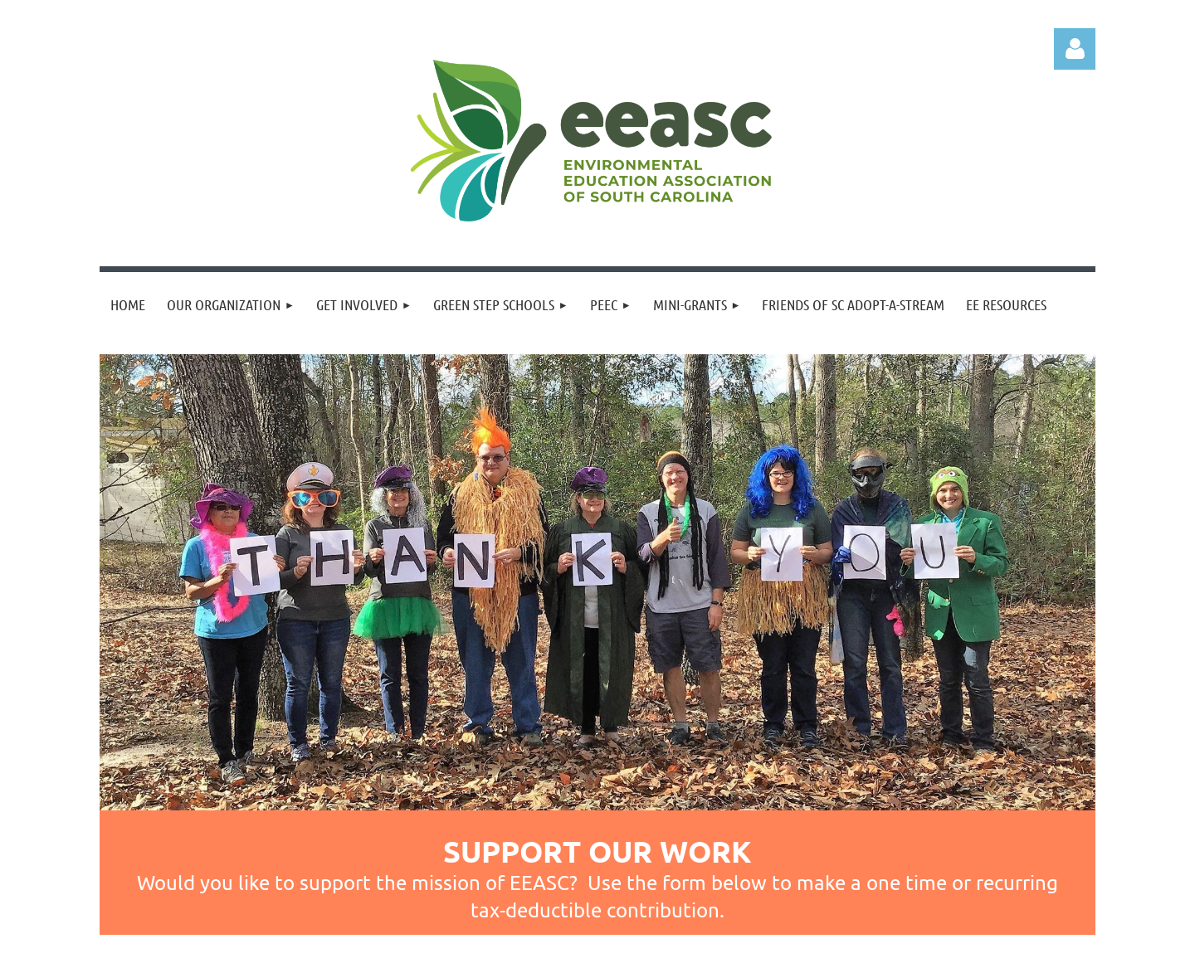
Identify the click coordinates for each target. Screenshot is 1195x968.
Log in (1074, 49)
